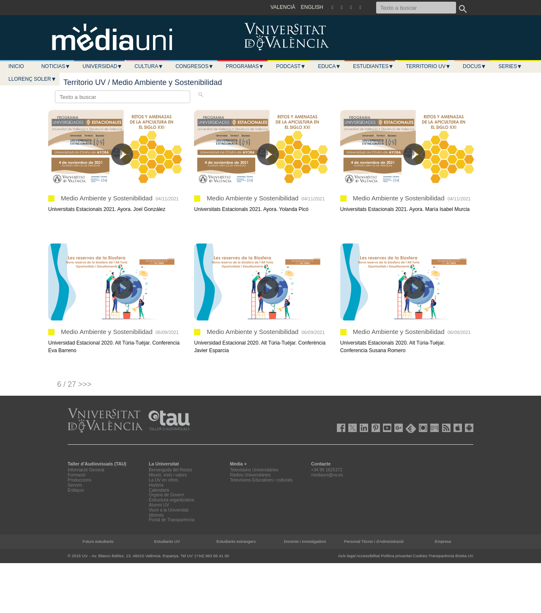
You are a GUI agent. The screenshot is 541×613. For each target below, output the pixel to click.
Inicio (16, 66)
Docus (474, 66)
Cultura (148, 66)
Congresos (194, 66)
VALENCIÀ (282, 7)
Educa (329, 66)
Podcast (291, 66)
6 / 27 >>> (74, 384)
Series (510, 66)
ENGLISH (312, 7)
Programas (245, 66)
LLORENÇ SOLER (32, 79)
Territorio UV (428, 66)
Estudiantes (373, 66)
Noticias (56, 66)
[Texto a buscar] (416, 8)
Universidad (102, 66)
